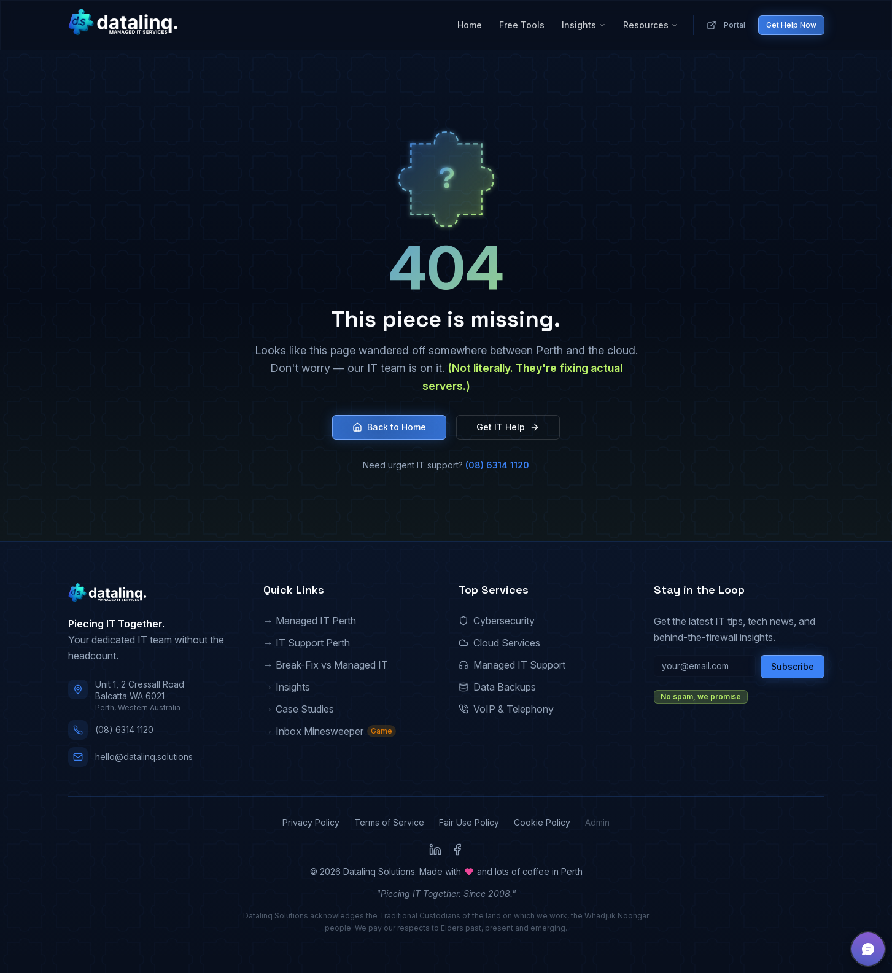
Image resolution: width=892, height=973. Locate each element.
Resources (650, 25)
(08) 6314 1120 (497, 465)
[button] (868, 949)
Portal (726, 25)
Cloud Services (499, 643)
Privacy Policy (310, 822)
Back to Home (389, 427)
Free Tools (522, 25)
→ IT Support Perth (306, 643)
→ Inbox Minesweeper (329, 731)
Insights (584, 25)
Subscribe (792, 666)
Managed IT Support (512, 665)
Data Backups (497, 687)
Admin (597, 822)
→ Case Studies (298, 709)
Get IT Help (508, 427)
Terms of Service (389, 822)
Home (469, 25)
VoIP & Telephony (506, 709)
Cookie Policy (542, 822)
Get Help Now (791, 24)
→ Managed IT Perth (309, 620)
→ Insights (286, 687)
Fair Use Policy (469, 822)
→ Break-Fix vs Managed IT (325, 665)
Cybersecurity (497, 620)
